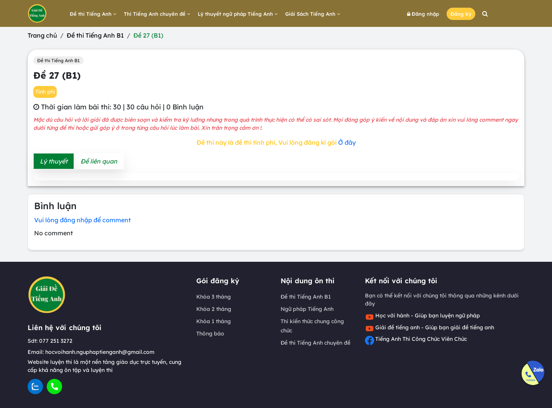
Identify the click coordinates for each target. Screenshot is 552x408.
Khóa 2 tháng (213, 309)
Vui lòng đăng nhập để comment (82, 220)
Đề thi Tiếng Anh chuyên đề (315, 342)
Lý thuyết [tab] (53, 161)
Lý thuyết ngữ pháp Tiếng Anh (238, 14)
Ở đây (347, 142)
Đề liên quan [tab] (98, 161)
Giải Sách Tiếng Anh (312, 14)
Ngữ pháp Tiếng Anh (307, 309)
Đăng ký (461, 14)
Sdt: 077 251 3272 (50, 340)
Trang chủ (42, 35)
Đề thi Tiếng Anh (93, 14)
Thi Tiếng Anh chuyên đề (157, 14)
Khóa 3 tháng (213, 296)
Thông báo (210, 333)
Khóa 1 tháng (213, 321)
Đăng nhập (423, 14)
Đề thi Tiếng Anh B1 (95, 35)
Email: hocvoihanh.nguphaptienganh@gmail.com (91, 352)
